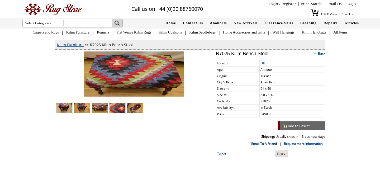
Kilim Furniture (77, 32)
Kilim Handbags (314, 32)
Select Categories (38, 23)
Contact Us (193, 23)
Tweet (221, 153)
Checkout (348, 14)
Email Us (334, 3)
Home (170, 23)
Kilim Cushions (170, 32)
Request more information (303, 143)
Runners (103, 32)
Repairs (331, 23)
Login (273, 3)
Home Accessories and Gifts (244, 32)
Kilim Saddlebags (202, 32)
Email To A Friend (264, 143)
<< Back (319, 53)
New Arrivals (246, 23)
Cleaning (308, 23)
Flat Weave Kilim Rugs (134, 32)
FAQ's (351, 3)
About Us (218, 23)
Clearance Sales (279, 23)
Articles (351, 23)
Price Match (311, 3)
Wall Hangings (283, 32)
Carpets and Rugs (46, 32)
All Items (341, 32)
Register (289, 3)
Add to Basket (296, 126)
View (333, 14)
